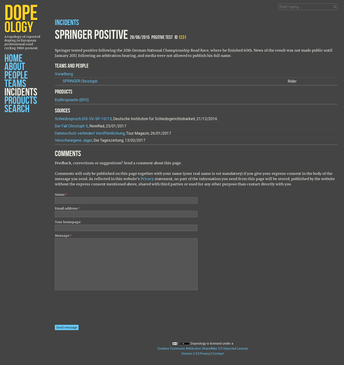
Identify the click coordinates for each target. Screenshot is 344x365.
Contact (218, 354)
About (14, 67)
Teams (15, 84)
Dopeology (198, 343)
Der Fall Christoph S (71, 126)
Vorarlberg (64, 74)
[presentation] (73, 309)
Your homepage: (68, 222)
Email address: (67, 208)
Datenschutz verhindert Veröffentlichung (90, 133)
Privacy (147, 179)
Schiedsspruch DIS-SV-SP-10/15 (83, 119)
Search (16, 109)
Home (13, 58)
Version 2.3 (189, 354)
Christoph (80, 81)
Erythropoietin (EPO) (72, 100)
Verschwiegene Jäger (73, 140)
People (16, 75)
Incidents (20, 92)
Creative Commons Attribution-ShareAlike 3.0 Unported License (203, 349)
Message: (63, 236)
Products (20, 100)
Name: (61, 195)
